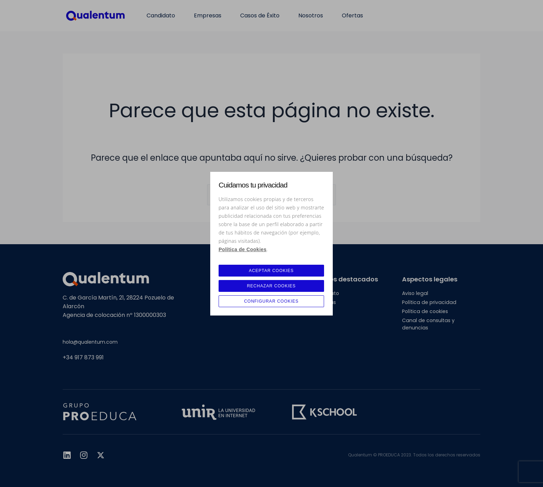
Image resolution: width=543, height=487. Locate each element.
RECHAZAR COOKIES (271, 286)
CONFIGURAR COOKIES (271, 301)
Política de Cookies (243, 249)
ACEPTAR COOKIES (271, 270)
